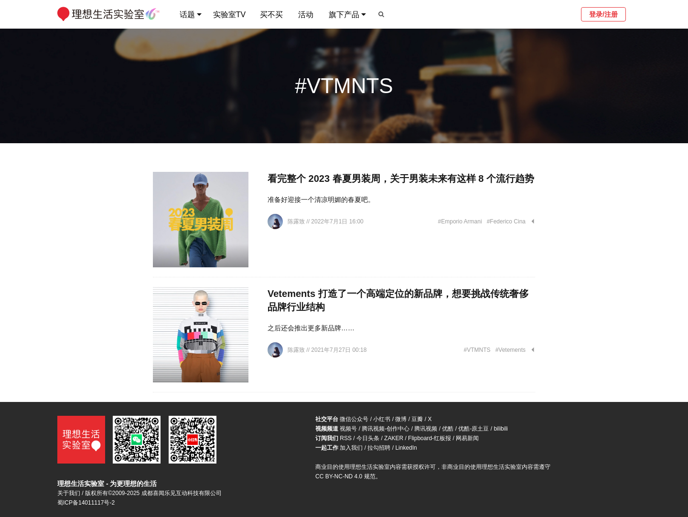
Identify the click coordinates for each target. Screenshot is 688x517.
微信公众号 (354, 419)
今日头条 (367, 438)
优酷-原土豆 (473, 428)
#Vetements (510, 350)
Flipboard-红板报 (429, 438)
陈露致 (297, 221)
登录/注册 (603, 14)
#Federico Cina (506, 221)
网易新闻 (467, 438)
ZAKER (393, 438)
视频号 (348, 428)
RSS (346, 438)
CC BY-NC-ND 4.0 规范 (345, 476)
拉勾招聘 (378, 447)
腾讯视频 (425, 428)
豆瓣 (417, 419)
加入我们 (351, 447)
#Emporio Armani (460, 221)
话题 (187, 15)
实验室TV (229, 15)
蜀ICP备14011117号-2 (86, 502)
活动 (305, 15)
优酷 (447, 428)
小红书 (381, 419)
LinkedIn (406, 447)
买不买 (271, 15)
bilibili (500, 428)
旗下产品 (344, 15)
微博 (401, 419)
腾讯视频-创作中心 (385, 428)
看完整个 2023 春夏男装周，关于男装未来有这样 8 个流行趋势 (401, 178)
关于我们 (68, 493)
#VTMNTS (477, 350)
